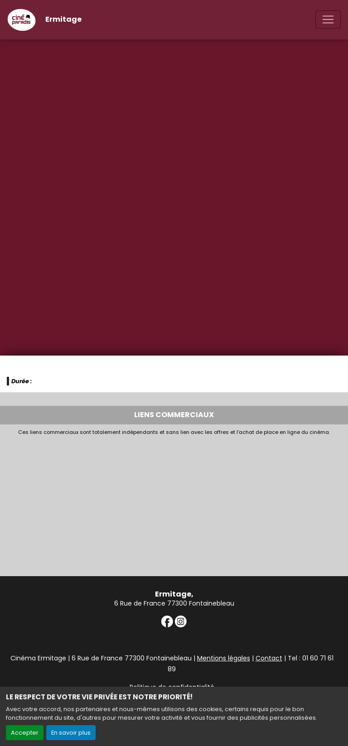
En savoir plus (71, 732)
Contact (269, 658)
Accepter (25, 732)
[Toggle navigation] (328, 19)
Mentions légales (223, 658)
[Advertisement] (174, 503)
